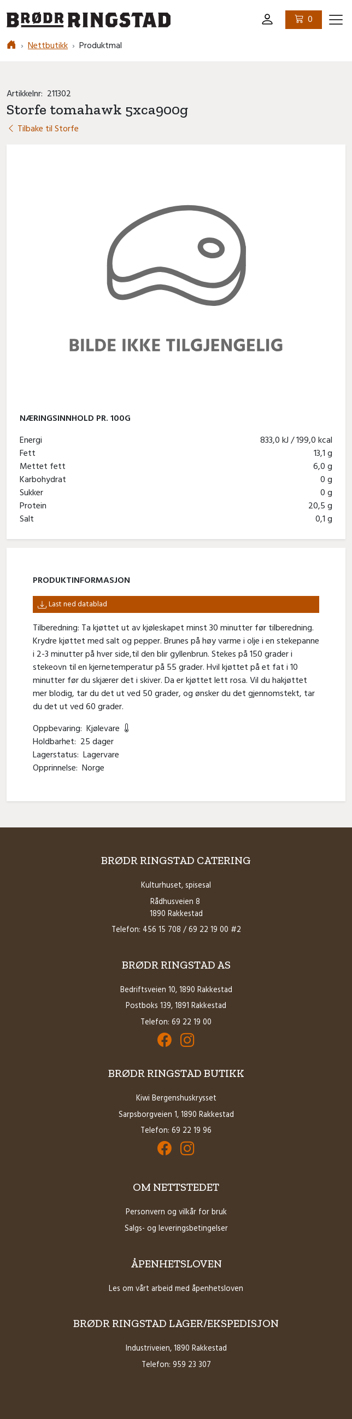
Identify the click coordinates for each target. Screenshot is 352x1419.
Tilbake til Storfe (43, 129)
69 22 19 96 (192, 1131)
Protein (35, 506)
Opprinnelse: (57, 768)
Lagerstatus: (58, 755)
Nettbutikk (48, 46)
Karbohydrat (45, 479)
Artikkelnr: (27, 94)
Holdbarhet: (56, 742)
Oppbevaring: (59, 728)
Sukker (34, 493)
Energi (33, 440)
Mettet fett (45, 466)
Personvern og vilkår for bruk (176, 1212)
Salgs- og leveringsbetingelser (176, 1229)
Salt (29, 519)
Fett (30, 453)
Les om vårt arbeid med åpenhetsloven (176, 1289)
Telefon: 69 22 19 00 (176, 1022)
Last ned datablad (72, 604)
